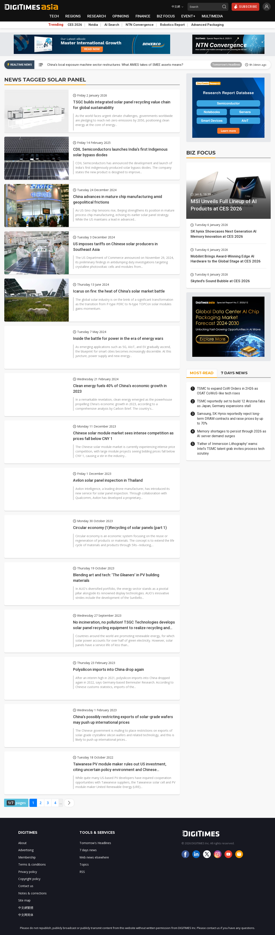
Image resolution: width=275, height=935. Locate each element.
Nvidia (93, 25)
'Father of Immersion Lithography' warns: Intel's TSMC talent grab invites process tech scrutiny (230, 448)
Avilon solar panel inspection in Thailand (108, 480)
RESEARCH (96, 16)
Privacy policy (27, 872)
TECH (54, 16)
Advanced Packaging (207, 25)
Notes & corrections (32, 893)
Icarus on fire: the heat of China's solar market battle (119, 291)
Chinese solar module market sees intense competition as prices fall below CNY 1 (123, 436)
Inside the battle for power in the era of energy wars (118, 338)
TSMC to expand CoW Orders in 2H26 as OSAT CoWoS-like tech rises (227, 390)
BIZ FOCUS (166, 16)
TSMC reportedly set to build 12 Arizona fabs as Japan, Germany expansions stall (231, 403)
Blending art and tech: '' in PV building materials (116, 577)
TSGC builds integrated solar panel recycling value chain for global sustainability (121, 105)
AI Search (111, 25)
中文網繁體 (25, 908)
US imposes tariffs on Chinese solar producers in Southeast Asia (115, 246)
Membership (27, 857)
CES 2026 (75, 25)
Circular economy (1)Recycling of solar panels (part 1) (120, 527)
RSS (82, 872)
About (22, 843)
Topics (84, 864)
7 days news (88, 850)
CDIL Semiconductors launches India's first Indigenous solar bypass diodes (120, 152)
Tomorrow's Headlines (226, 64)
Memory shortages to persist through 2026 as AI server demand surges (231, 433)
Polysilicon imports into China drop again (108, 669)
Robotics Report (172, 25)
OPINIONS (120, 16)
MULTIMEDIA (212, 16)
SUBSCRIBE (245, 6)
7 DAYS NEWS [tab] (234, 373)
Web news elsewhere (94, 857)
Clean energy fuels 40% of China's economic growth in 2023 (120, 388)
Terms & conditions (32, 864)
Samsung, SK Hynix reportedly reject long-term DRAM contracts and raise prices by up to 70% (230, 418)
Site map (24, 900)
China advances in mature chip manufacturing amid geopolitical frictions (117, 199)
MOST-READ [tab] (202, 373)
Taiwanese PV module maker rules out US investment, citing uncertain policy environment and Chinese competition (119, 767)
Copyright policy (29, 879)
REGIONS (73, 16)
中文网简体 (25, 915)
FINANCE (143, 16)
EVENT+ (188, 16)
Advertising (26, 850)
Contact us (25, 886)
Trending (55, 25)
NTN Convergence (140, 25)
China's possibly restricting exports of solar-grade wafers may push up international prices (123, 719)
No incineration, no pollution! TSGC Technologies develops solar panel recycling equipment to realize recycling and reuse (124, 625)
